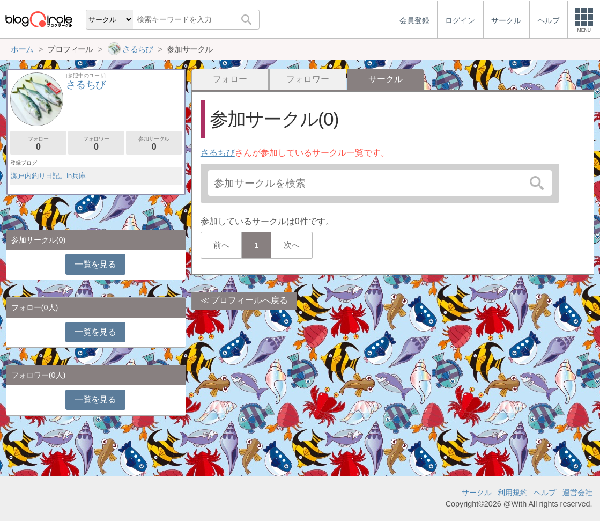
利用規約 (513, 492)
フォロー (230, 79)
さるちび (218, 152)
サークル (477, 492)
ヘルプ (545, 492)
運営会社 (577, 492)
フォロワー (307, 79)
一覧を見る (95, 264)
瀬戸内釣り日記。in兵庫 (48, 176)
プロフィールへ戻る (249, 300)
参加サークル (154, 143)
